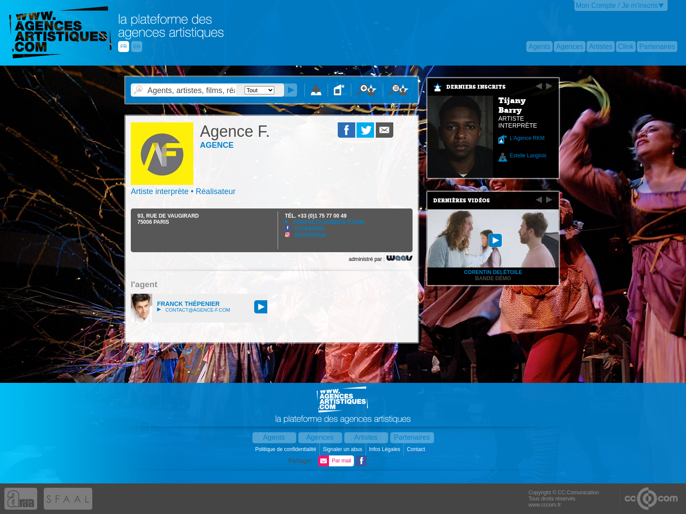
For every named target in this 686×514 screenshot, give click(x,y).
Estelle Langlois (528, 156)
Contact (417, 449)
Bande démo (493, 278)
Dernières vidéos (461, 201)
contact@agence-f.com (324, 222)
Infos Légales (385, 449)
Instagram (305, 235)
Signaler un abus (343, 449)
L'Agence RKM (527, 138)
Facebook (304, 229)
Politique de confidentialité (286, 449)
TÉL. (315, 216)
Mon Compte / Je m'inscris (617, 5)
